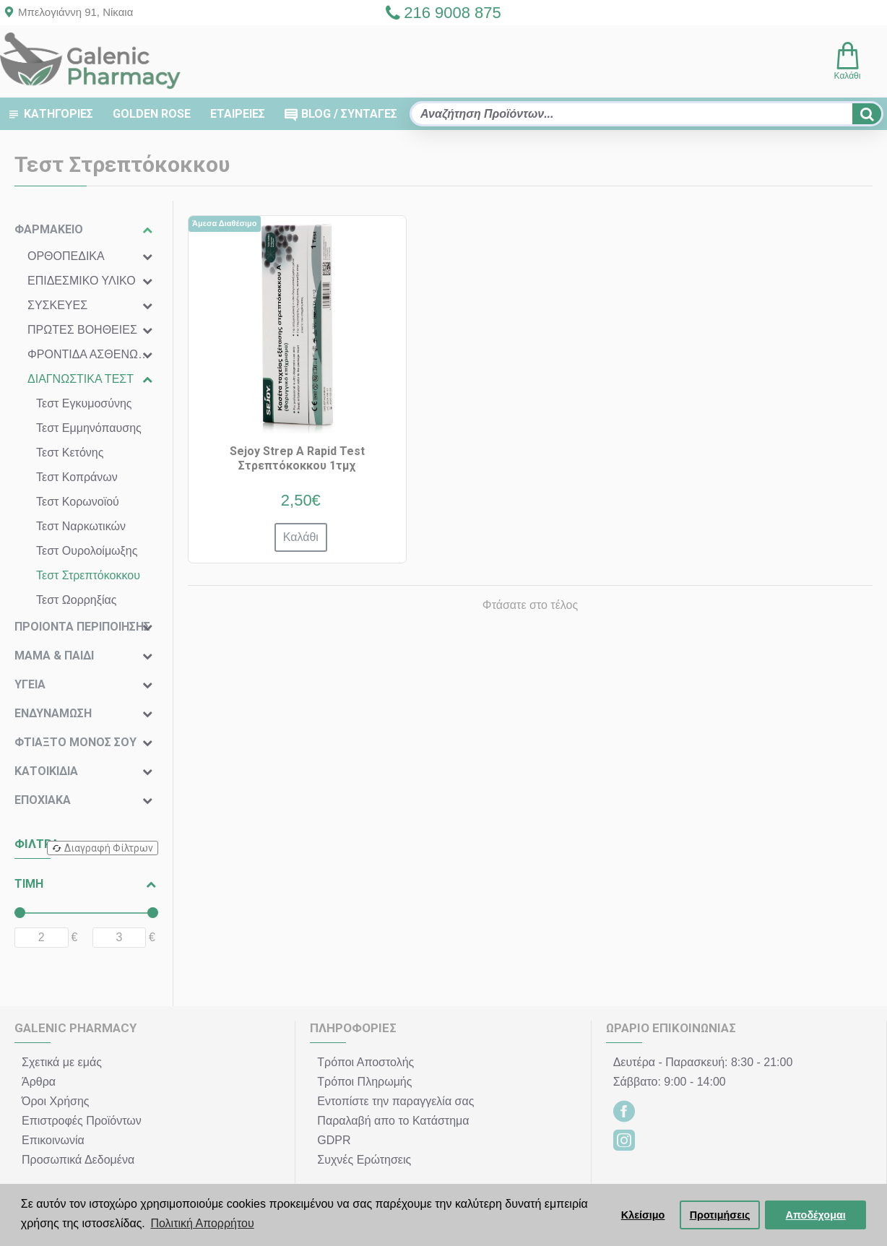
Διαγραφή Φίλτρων (108, 848)
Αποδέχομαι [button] (816, 1215)
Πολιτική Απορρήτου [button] (202, 1223)
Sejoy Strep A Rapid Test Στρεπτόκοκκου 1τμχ (297, 458)
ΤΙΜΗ (28, 884)
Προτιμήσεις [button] (720, 1215)
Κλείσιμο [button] (643, 1215)
